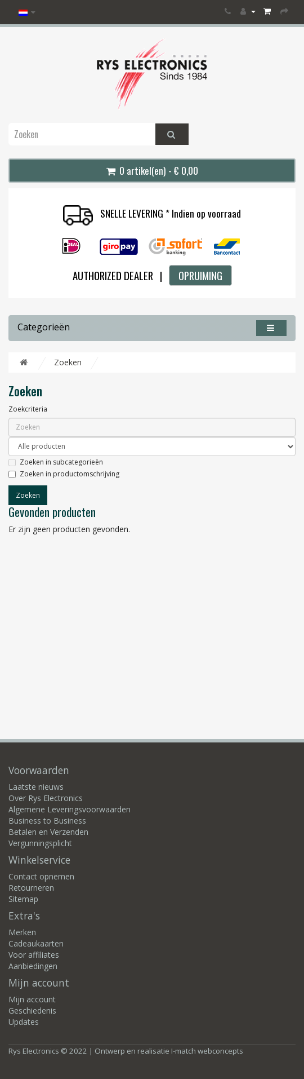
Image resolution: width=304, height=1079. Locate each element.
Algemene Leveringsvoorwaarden (69, 809)
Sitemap (23, 899)
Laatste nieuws (36, 786)
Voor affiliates (33, 954)
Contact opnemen (41, 876)
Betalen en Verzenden (48, 831)
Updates (23, 1021)
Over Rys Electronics (45, 798)
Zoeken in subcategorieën (55, 462)
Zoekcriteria (27, 409)
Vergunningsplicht (40, 843)
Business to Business (47, 820)
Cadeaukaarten (36, 943)
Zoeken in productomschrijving (63, 474)
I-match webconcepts (207, 1051)
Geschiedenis (32, 1010)
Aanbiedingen (32, 966)
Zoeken (68, 362)
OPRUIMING (200, 275)
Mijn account (32, 999)
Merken (22, 932)
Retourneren (31, 887)
